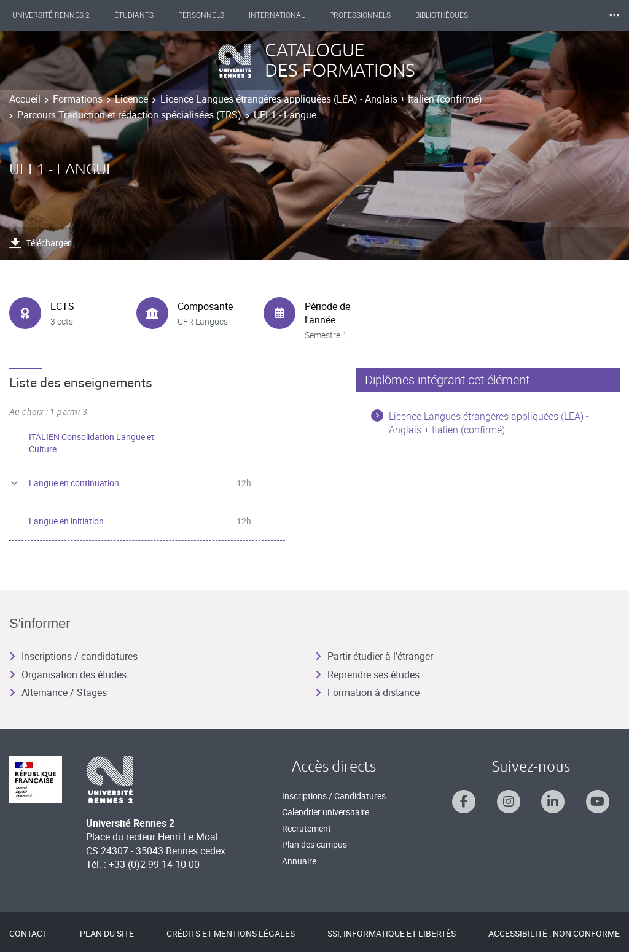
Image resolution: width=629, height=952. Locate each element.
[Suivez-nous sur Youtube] (597, 801)
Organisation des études (68, 674)
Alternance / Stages (58, 692)
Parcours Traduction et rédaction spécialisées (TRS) (129, 115)
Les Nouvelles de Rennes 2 (555, 15)
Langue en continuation (74, 483)
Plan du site (107, 933)
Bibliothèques (452, 15)
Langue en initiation (66, 521)
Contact (28, 933)
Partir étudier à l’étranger (374, 656)
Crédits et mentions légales (230, 933)
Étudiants (145, 15)
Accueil (25, 99)
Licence (131, 99)
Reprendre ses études (367, 674)
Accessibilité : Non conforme (554, 933)
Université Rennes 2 (62, 15)
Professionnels (371, 15)
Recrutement (306, 828)
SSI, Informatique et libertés (391, 933)
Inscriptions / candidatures (73, 656)
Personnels (212, 15)
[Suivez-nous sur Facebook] (463, 801)
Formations (78, 99)
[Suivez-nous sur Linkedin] (553, 801)
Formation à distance (367, 692)
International (288, 15)
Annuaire (299, 861)
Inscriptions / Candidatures (334, 796)
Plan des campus (314, 844)
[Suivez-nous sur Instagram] (508, 801)
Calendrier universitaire (325, 812)
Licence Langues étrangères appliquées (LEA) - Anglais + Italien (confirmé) (321, 99)
